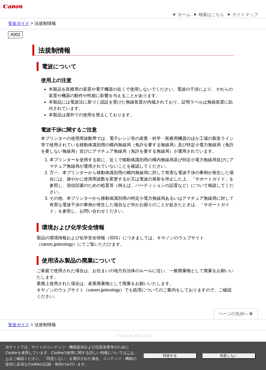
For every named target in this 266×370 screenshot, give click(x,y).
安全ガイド (18, 23)
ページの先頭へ (235, 313)
